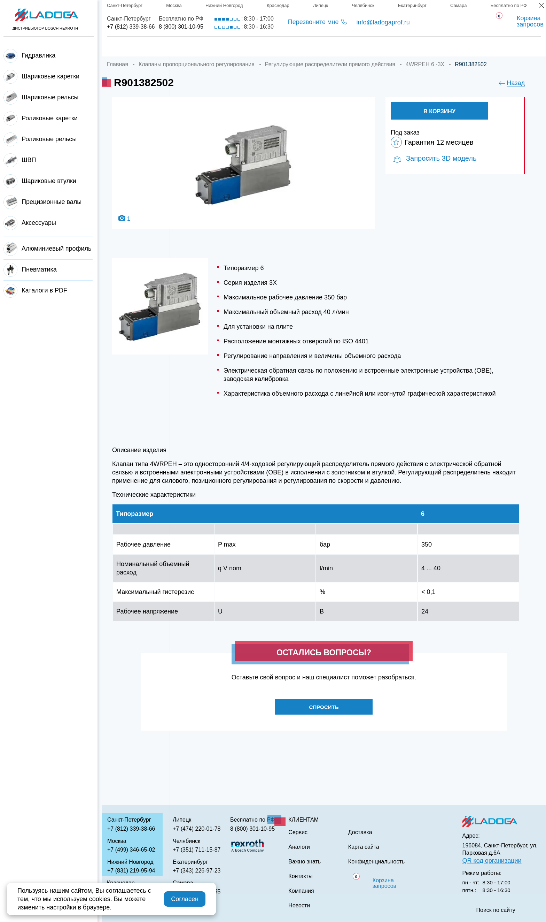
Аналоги (320, 46)
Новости (299, 905)
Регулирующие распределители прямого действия (330, 64)
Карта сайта (363, 847)
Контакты (434, 46)
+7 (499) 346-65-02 (131, 850)
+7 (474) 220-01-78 (196, 829)
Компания (172, 46)
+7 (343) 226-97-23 (196, 871)
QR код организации (492, 860)
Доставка (225, 46)
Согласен (184, 899)
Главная (120, 46)
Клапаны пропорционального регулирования (197, 64)
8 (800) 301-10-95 (181, 27)
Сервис (273, 46)
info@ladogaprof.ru (383, 22)
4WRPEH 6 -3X (425, 64)
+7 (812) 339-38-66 (131, 27)
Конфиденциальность (376, 861)
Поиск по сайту (495, 910)
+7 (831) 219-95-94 (131, 871)
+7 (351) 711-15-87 (196, 850)
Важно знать (376, 46)
